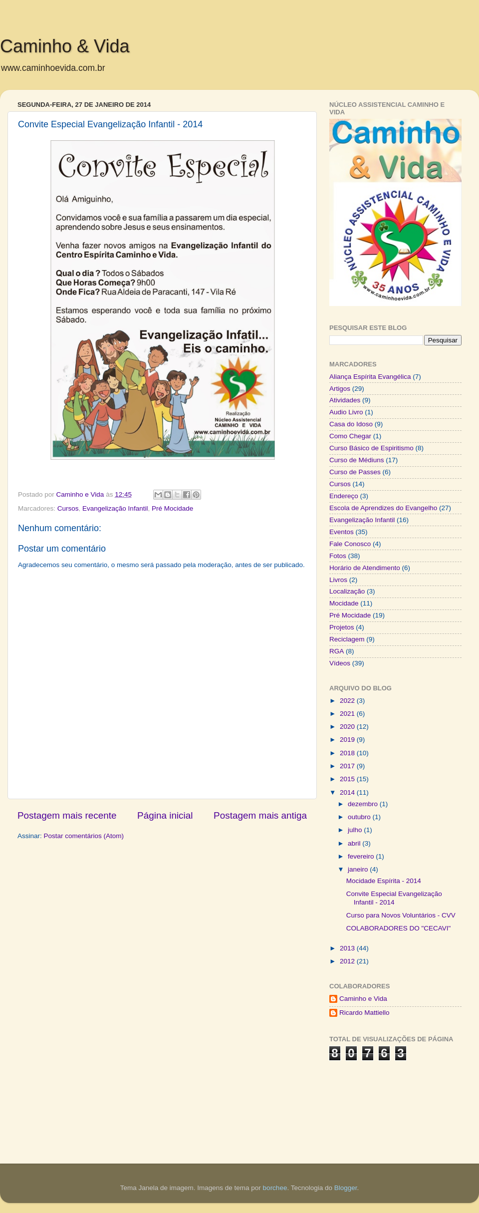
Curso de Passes (355, 472)
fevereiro (362, 856)
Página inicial (165, 815)
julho (356, 830)
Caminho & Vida (65, 46)
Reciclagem (347, 639)
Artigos (339, 388)
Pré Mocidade (172, 508)
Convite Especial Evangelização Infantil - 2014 (394, 898)
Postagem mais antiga (260, 815)
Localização (347, 591)
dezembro (364, 804)
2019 (348, 739)
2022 (348, 700)
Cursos (68, 508)
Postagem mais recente (66, 815)
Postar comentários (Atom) (84, 836)
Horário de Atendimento (364, 568)
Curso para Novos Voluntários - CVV (401, 915)
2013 (348, 948)
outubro (360, 817)
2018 (348, 753)
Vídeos (339, 663)
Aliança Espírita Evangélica (370, 376)
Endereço (343, 496)
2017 (348, 766)
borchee (275, 1188)
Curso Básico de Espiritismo (371, 448)
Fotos (337, 556)
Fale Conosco (350, 544)
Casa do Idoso (351, 424)
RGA (336, 651)
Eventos (341, 532)
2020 (348, 726)
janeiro (359, 869)
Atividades (344, 400)
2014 (348, 792)
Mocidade (344, 603)
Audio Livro (346, 412)
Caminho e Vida (363, 998)
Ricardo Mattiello (364, 1012)
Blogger (345, 1188)
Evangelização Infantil (115, 508)
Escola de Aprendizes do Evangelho (383, 508)
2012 (348, 961)
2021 (348, 713)
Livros (338, 580)
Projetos (341, 627)
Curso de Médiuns (356, 460)
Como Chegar (350, 436)
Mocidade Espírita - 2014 (383, 881)
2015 (348, 779)
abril (355, 843)
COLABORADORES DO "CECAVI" (398, 928)
